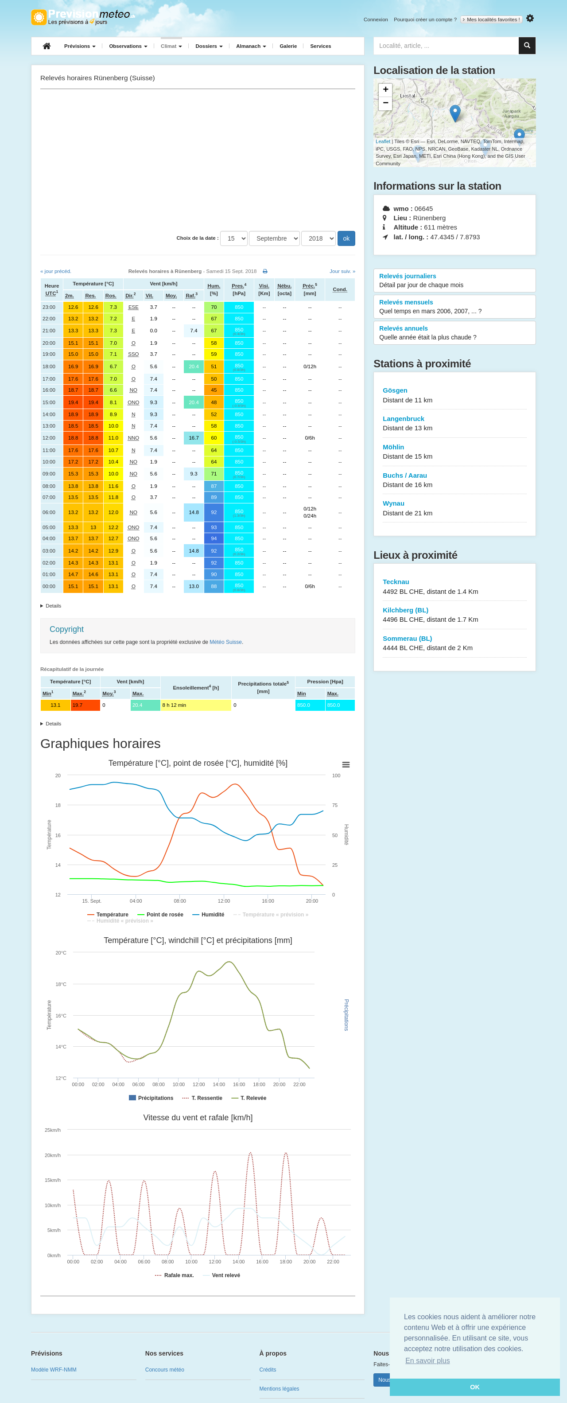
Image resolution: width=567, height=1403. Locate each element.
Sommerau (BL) (455, 644)
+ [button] (385, 90)
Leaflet (383, 141)
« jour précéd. (55, 271)
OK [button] (475, 1387)
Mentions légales (279, 1389)
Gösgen (455, 395)
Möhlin (455, 452)
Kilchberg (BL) (455, 615)
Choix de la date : (198, 238)
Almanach (251, 46)
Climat (171, 46)
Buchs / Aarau (455, 481)
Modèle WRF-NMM (54, 1370)
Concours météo (164, 1370)
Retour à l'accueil (83, 17)
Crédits (268, 1370)
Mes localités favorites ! (491, 19)
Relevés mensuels (454, 307)
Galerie (288, 46)
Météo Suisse (226, 642)
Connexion (376, 19)
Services (320, 46)
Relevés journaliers (454, 281)
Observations (128, 46)
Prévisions (80, 46)
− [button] (385, 103)
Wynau (455, 508)
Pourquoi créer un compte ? (425, 19)
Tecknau (455, 587)
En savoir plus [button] (427, 1360)
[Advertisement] (197, 160)
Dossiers (209, 46)
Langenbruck (455, 424)
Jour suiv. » (342, 271)
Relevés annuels (454, 333)
